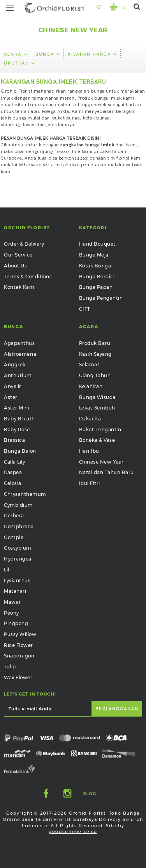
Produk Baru (95, 343)
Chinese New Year (101, 462)
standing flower (18, 125)
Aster (11, 397)
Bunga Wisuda (97, 397)
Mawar (12, 602)
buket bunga (66, 118)
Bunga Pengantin (101, 298)
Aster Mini (16, 408)
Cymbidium (18, 505)
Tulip (10, 666)
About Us (15, 266)
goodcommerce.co (73, 831)
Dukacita (90, 419)
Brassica (14, 440)
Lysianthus (17, 580)
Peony (11, 613)
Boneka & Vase (97, 440)
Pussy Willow (20, 634)
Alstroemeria (20, 354)
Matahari (15, 591)
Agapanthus (19, 343)
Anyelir (12, 386)
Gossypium (18, 548)
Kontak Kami (20, 287)
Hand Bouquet (97, 244)
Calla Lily (14, 462)
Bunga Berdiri (96, 276)
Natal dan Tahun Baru (106, 472)
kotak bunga (96, 118)
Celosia (12, 483)
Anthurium (18, 375)
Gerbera (14, 515)
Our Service (18, 255)
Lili (7, 570)
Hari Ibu (89, 451)
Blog (89, 794)
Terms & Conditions (28, 276)
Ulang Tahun (95, 375)
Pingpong (16, 623)
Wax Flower (18, 677)
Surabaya (11, 158)
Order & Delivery (24, 244)
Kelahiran (91, 386)
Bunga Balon (20, 451)
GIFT (84, 309)
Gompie (13, 537)
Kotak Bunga (95, 266)
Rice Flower (18, 645)
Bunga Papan (96, 287)
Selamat (89, 364)
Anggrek (15, 364)
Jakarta (108, 152)
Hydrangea (18, 559)
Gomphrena (19, 526)
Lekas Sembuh (97, 408)
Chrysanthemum (25, 494)
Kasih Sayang (95, 354)
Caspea (13, 472)
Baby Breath (19, 419)
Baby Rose (17, 429)
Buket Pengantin (100, 429)
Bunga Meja (94, 255)
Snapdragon (19, 656)
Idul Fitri (89, 483)
